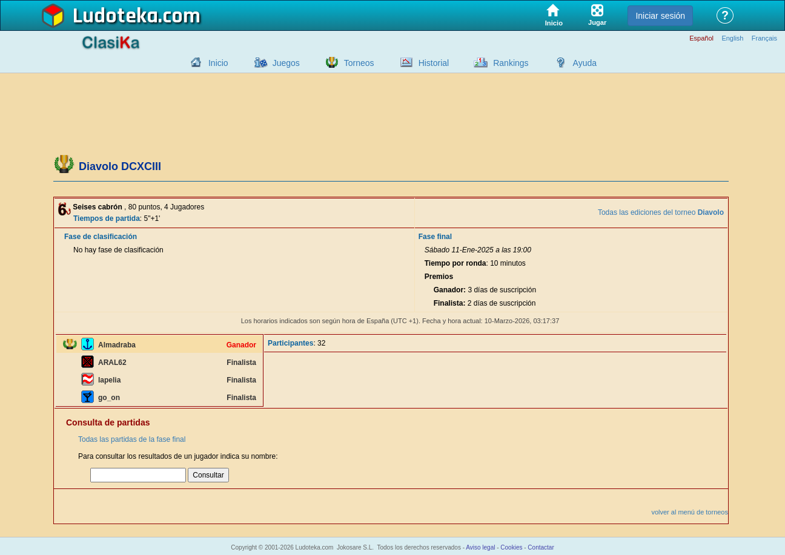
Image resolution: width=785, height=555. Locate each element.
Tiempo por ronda (455, 263)
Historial (434, 63)
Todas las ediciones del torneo (661, 212)
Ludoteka (115, 16)
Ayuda (585, 63)
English (732, 38)
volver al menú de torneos (689, 512)
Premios (439, 276)
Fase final (435, 236)
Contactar (541, 547)
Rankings (510, 63)
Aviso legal (480, 547)
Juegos (286, 63)
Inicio (218, 63)
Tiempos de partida (106, 218)
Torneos (359, 63)
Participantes (290, 343)
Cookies (511, 547)
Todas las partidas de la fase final (131, 439)
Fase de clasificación (100, 236)
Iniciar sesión (660, 16)
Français (764, 38)
